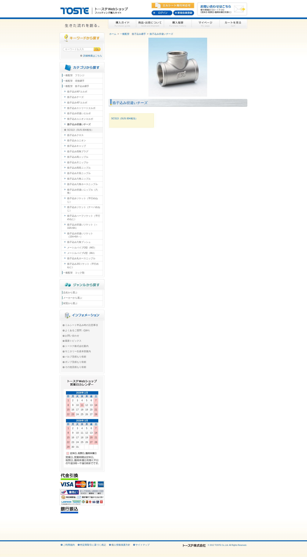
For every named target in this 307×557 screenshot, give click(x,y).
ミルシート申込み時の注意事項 (81, 325)
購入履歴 (178, 24)
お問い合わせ (72, 335)
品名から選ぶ (70, 292)
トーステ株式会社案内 (76, 346)
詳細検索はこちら (92, 55)
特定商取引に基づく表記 (93, 544)
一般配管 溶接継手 (73, 80)
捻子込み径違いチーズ (161, 34)
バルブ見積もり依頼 (75, 356)
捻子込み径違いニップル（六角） (82, 191)
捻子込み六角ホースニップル (82, 184)
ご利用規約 (69, 544)
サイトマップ (142, 544)
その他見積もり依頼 (75, 367)
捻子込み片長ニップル (79, 173)
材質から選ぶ (70, 303)
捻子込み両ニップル (77, 157)
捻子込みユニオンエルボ (80, 119)
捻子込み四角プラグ (77, 151)
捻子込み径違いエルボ (79, 113)
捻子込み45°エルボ (77, 102)
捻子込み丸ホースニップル (81, 258)
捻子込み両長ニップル (79, 167)
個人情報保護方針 (120, 544)
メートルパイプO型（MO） (81, 247)
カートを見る (233, 24)
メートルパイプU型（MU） (81, 253)
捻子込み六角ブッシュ (79, 242)
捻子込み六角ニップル (79, 178)
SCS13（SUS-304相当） (80, 130)
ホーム (112, 34)
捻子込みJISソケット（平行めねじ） (83, 266)
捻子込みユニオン (76, 140)
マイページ (205, 24)
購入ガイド (122, 24)
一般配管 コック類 (73, 272)
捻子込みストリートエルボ (81, 108)
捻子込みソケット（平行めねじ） (82, 200)
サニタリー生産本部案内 (78, 351)
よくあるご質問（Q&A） (78, 330)
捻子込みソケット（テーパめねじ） (83, 209)
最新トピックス (73, 340)
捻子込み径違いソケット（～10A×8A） (82, 226)
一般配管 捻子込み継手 (133, 34)
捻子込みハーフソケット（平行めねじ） (83, 217)
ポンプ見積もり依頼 (75, 362)
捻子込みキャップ (76, 146)
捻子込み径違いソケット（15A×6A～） (80, 235)
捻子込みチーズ (75, 97)
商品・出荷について (150, 24)
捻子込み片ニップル (77, 162)
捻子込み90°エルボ (77, 91)
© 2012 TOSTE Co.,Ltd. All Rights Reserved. (214, 545)
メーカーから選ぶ (72, 297)
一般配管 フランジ (73, 75)
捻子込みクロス (75, 135)
